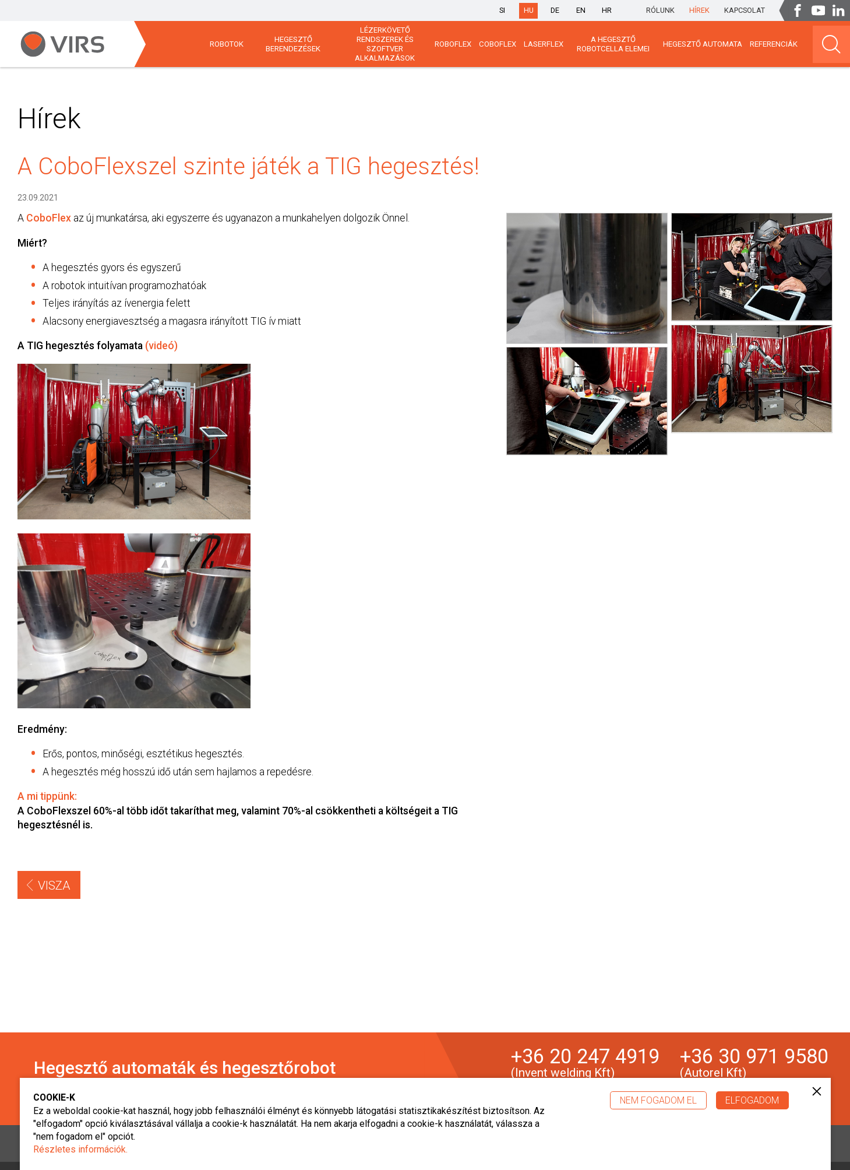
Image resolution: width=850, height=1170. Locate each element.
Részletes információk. (80, 1149)
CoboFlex (497, 44)
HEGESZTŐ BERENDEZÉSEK (293, 44)
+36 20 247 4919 (585, 1062)
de (555, 10)
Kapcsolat (744, 10)
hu (529, 10)
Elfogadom (752, 1100)
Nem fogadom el (658, 1100)
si (502, 10)
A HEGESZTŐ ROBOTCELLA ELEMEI (613, 44)
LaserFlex (543, 44)
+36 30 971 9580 (754, 1062)
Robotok (227, 44)
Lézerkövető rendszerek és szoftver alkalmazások (385, 44)
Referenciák (774, 44)
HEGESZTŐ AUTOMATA (702, 44)
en (581, 10)
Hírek (699, 10)
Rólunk (660, 10)
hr (607, 10)
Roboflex (453, 44)
